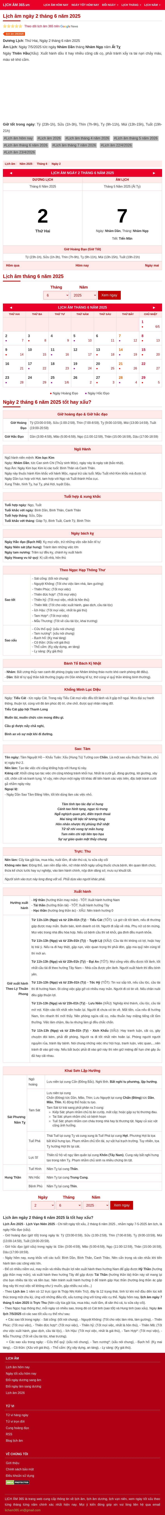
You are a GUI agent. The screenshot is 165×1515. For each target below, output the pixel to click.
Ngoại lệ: (11, 789)
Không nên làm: (16, 865)
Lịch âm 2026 (15, 1393)
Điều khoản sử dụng (20, 1475)
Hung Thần (13, 1177)
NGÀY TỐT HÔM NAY (85, 4)
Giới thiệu (12, 1463)
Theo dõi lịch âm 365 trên (51, 26)
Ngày (43, 1197)
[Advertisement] (82, 92)
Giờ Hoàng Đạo (18, 425)
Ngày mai (152, 265)
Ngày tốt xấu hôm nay (21, 1373)
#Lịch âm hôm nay (18, 138)
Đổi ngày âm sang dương (23, 1386)
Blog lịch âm (14, 1440)
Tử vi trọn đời (15, 1421)
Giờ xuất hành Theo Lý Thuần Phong (17, 989)
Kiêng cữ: (12, 773)
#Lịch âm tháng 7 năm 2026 (74, 145)
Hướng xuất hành (19, 905)
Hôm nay (82, 265)
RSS (9, 1434)
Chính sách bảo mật (20, 1469)
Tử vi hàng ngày (17, 1415)
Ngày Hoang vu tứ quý (21, 557)
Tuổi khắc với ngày (19, 510)
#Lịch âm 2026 (49, 138)
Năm (83, 287)
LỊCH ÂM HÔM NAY (55, 4)
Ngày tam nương (17, 552)
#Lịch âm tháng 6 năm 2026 (26, 145)
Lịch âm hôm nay (18, 1367)
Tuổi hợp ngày (15, 505)
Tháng (56, 287)
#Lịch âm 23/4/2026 (19, 152)
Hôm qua (12, 265)
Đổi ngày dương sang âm (23, 1380)
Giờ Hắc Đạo (14, 436)
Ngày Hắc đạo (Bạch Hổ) (23, 542)
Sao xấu (11, 640)
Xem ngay (109, 295)
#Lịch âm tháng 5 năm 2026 (136, 138)
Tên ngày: (12, 757)
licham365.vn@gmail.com (23, 1510)
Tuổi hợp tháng (16, 515)
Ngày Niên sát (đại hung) (23, 547)
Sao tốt (10, 599)
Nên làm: (11, 768)
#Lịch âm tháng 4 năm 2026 (87, 138)
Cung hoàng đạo (17, 1428)
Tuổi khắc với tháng (19, 520)
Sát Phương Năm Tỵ (16, 1119)
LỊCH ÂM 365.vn (16, 5)
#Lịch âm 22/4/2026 (116, 145)
